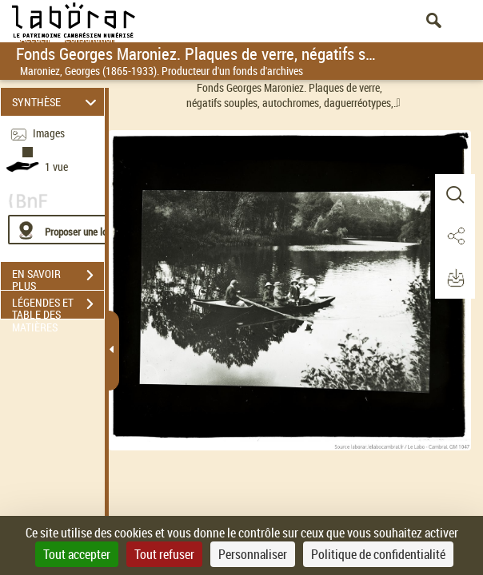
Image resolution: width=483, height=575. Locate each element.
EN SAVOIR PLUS (58, 277)
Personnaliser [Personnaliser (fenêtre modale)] (252, 554)
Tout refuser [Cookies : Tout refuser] (164, 554)
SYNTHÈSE (57, 102)
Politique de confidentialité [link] (378, 554)
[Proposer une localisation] (84, 229)
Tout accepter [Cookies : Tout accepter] (76, 554)
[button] (455, 195)
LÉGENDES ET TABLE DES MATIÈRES (58, 306)
